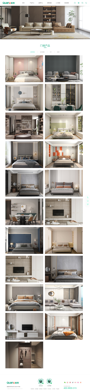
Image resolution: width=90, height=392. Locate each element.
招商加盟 (40, 388)
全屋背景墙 (32, 52)
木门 (51, 52)
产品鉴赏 (57, 388)
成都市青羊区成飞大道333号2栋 (13, 386)
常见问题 (49, 388)
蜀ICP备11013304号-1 (19, 388)
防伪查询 (45, 388)
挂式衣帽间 (42, 52)
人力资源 (53, 388)
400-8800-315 (70, 388)
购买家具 (32, 388)
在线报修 (36, 388)
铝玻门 (58, 52)
